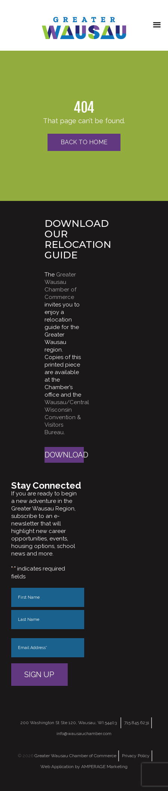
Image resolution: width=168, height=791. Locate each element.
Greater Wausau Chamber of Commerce (75, 755)
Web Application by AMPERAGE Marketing (84, 766)
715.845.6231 (136, 722)
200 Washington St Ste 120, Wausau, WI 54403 (68, 722)
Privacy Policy (136, 755)
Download (64, 454)
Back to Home (84, 142)
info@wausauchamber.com (84, 733)
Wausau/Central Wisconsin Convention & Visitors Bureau (67, 417)
